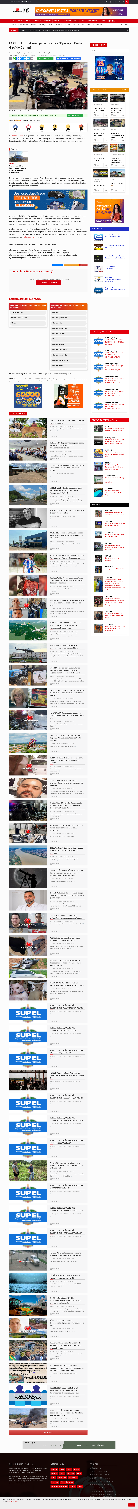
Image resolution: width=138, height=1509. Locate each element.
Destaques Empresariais (63, 25)
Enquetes (90, 25)
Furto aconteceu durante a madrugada (62, 836)
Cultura (57, 21)
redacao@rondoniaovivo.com (101, 1484)
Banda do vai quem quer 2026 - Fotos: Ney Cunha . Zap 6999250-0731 (115, 629)
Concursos (67, 21)
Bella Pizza (108, 247)
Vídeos (83, 25)
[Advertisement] (109, 313)
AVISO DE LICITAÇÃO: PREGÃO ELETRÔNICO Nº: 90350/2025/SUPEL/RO (114, 381)
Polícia (20, 21)
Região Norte (54, 631)
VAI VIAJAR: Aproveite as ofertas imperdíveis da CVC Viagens (113, 493)
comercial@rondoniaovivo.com (102, 1488)
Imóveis (113, 129)
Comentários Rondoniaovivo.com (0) (32, 271)
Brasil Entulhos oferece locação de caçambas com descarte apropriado (115, 480)
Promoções (92, 21)
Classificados (23, 25)
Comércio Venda (99, 129)
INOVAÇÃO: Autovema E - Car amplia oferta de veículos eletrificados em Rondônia (114, 441)
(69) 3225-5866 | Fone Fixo (100, 1471)
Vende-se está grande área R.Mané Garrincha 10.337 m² (117, 135)
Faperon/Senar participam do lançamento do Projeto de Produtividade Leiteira (55, 30)
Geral (76, 21)
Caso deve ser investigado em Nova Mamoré (64, 544)
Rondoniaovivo (18, 379)
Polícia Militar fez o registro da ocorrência (63, 1261)
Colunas (53, 516)
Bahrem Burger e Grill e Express (115, 258)
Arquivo (103, 21)
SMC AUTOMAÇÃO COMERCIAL (115, 290)
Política (29, 21)
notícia (50, 379)
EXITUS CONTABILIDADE (113, 237)
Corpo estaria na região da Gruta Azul (61, 1331)
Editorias (111, 21)
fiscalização (17, 381)
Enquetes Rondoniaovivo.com (25, 299)
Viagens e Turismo (56, 1081)
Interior (38, 21)
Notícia (53, 381)
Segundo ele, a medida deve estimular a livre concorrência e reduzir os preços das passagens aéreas (65, 636)
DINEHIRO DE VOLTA (100, 185)
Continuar (132, 1505)
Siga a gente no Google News (68, 58)
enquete (61, 379)
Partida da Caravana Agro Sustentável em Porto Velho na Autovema (115, 547)
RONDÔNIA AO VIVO (40, 379)
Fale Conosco (96, 1468)
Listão (83, 21)
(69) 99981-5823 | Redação (100, 1475)
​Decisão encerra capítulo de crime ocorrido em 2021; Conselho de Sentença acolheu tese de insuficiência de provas (67, 793)
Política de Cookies (13, 1501)
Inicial (13, 21)
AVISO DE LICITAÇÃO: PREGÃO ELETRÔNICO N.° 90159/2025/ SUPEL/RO (114, 342)
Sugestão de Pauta (58, 265)
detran (67, 379)
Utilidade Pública (55, 988)
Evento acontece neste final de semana (62, 746)
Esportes (47, 21)
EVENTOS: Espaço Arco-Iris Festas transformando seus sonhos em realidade (114, 467)
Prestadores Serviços (98, 180)
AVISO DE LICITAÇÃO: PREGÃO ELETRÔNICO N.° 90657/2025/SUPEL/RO (114, 355)
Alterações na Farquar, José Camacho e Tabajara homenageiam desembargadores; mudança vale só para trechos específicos (66, 501)
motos (34, 381)
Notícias (13, 25)
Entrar (23, 2)
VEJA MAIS (48, 1433)
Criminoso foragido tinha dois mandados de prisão (66, 924)
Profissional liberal (117, 154)
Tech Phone (109, 268)
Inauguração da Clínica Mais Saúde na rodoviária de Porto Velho (114, 616)
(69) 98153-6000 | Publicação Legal (103, 1481)
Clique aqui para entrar (48, 283)
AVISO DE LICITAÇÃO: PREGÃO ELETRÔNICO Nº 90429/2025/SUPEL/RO (114, 394)
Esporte (53, 561)
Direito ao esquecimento (71, 265)
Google (55, 379)
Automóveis (98, 104)
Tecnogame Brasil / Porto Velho (115, 569)
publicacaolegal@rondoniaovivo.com (103, 1491)
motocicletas (26, 381)
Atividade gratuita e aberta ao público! (61, 881)
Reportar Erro (83, 265)
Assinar (28, 2)
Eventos (77, 25)
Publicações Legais (46, 25)
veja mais (123, 89)
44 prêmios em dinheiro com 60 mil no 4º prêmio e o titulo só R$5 (115, 454)
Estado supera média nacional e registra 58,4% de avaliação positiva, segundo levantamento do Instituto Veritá (67, 656)
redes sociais (28, 237)
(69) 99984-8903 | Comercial (101, 1478)
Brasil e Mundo (55, 1418)
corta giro (40, 381)
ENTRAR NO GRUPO (75, 115)
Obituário (99, 25)
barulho (47, 381)
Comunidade (54, 1373)
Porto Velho (28, 379)
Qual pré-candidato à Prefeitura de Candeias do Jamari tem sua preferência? (18, 162)
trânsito (73, 379)
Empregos (33, 25)
